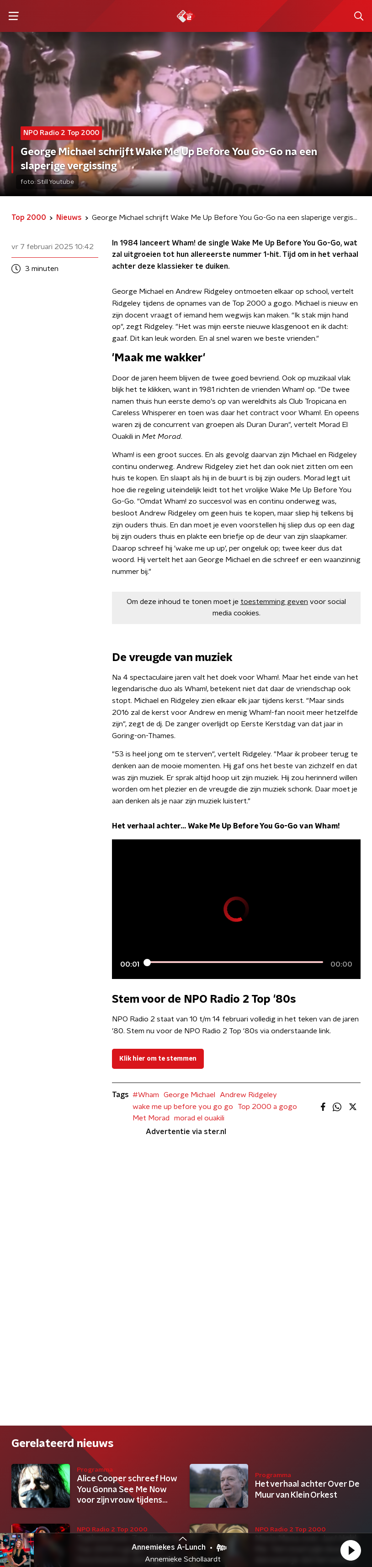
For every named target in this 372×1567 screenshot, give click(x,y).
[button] (350, 1550)
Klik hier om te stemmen (158, 1059)
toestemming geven (274, 601)
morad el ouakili (199, 1118)
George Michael (189, 1094)
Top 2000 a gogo (267, 1106)
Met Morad (151, 1118)
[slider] (235, 962)
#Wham (146, 1094)
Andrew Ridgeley (248, 1094)
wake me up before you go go (183, 1106)
